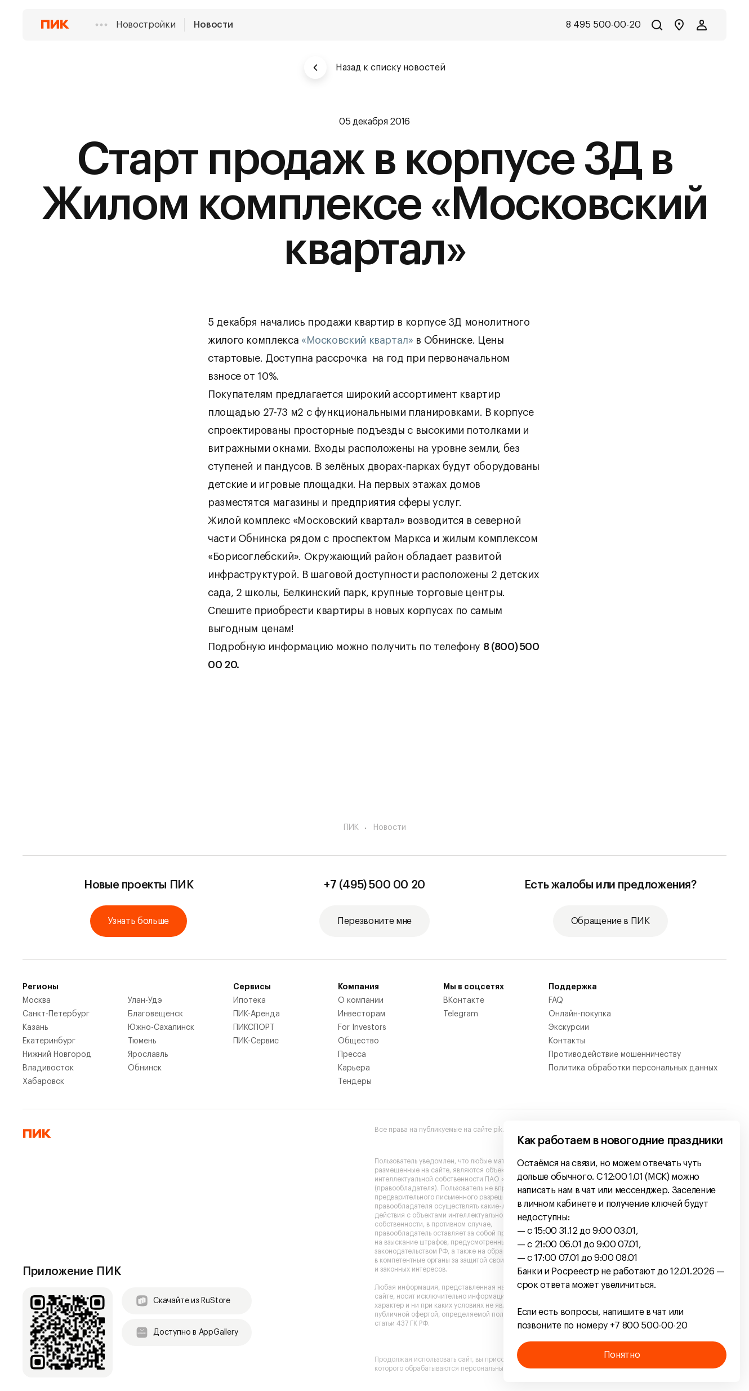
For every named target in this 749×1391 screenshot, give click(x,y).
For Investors (362, 1028)
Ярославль (148, 1055)
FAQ (556, 1001)
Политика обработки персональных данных (633, 1068)
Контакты (567, 1041)
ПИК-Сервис (256, 1041)
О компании (361, 1001)
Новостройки (145, 24)
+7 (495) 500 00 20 (374, 885)
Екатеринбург (49, 1041)
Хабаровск (43, 1082)
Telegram (460, 1014)
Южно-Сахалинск (161, 1028)
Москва (37, 1001)
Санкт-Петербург (56, 1014)
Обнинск (145, 1068)
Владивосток (48, 1068)
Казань (35, 1028)
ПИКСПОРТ (254, 1028)
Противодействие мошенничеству (615, 1055)
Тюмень (142, 1041)
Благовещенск (155, 1014)
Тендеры (355, 1082)
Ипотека (249, 1001)
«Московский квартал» (357, 340)
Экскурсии (569, 1028)
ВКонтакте (463, 1001)
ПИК (351, 828)
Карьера (354, 1068)
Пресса (352, 1055)
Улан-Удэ (145, 1001)
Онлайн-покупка (580, 1014)
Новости (213, 24)
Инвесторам (361, 1014)
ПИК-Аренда (256, 1014)
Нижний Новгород (57, 1055)
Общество (358, 1041)
